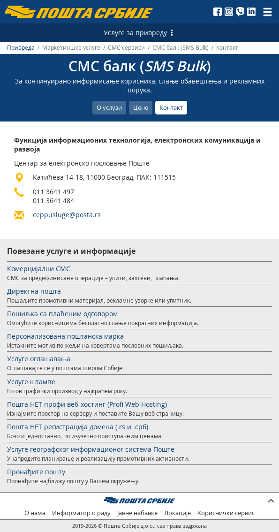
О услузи (109, 107)
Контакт (171, 107)
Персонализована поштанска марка (65, 336)
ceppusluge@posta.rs (67, 214)
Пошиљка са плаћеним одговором (62, 313)
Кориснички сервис (226, 513)
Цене (140, 107)
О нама (34, 513)
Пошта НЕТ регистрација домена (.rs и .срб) (77, 426)
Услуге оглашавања (38, 358)
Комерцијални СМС (38, 268)
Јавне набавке (137, 513)
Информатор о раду (81, 513)
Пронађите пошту (36, 471)
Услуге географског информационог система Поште (90, 449)
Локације (177, 513)
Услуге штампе (31, 381)
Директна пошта (34, 291)
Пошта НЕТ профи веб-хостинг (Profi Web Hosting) (87, 404)
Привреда (21, 48)
